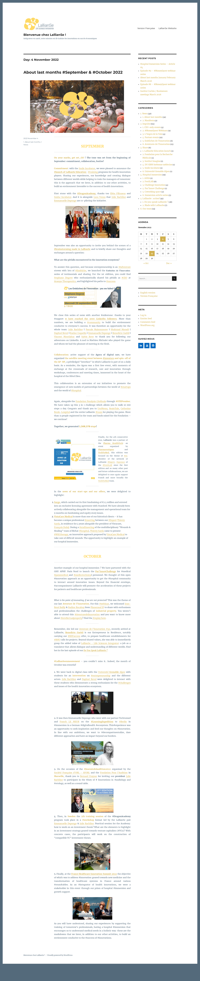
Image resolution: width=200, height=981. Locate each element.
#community (93, 337)
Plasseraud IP (97, 622)
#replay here (99, 633)
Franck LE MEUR (69, 737)
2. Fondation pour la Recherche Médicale (158, 130)
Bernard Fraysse (88, 791)
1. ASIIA (145, 149)
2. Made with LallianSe (151, 171)
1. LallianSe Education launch (154, 128)
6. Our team (145, 173)
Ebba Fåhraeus (118, 208)
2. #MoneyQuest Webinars (153, 112)
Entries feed (145, 279)
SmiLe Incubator (62, 212)
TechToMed (103, 496)
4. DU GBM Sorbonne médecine (155, 138)
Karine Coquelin (78, 348)
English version (146, 255)
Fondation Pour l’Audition (114, 787)
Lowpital (65, 427)
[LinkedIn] (140, 303)
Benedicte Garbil (120, 348)
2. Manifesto (147, 104)
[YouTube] (146, 303)
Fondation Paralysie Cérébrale (91, 416)
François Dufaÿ (61, 542)
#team (99, 427)
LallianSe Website (168, 28)
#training (93, 187)
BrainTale (114, 423)
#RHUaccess (74, 651)
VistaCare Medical (115, 549)
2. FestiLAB (147, 152)
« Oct (146, 226)
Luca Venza (99, 212)
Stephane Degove (63, 293)
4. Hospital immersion (149, 146)
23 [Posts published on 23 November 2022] (152, 217)
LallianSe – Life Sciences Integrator (100, 658)
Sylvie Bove (87, 351)
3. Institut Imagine (149, 136)
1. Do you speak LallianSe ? (153, 168)
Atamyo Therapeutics (65, 296)
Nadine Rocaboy (76, 622)
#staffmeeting (86, 542)
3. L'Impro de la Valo (150, 114)
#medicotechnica (82, 590)
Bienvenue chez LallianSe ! (48, 34)
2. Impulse (144, 106)
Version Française (146, 28)
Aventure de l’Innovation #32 (94, 644)
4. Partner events (149, 117)
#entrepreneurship (100, 690)
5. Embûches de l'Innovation (154, 120)
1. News (143, 98)
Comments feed (146, 281)
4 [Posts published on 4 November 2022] (162, 203)
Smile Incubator (87, 183)
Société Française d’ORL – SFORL (72, 787)
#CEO (124, 293)
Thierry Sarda (97, 546)
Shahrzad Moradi (120, 344)
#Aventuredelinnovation (87, 629)
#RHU (57, 654)
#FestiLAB (107, 480)
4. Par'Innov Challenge (151, 157)
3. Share (143, 125)
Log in (142, 276)
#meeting (90, 535)
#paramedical (61, 590)
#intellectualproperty (71, 633)
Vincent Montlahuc (64, 351)
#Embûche (80, 285)
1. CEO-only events (150, 109)
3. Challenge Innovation (152, 155)
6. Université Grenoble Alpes (154, 144)
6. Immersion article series (153, 163)
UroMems (103, 423)
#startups (126, 402)
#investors (108, 373)
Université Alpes (111, 687)
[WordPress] (153, 303)
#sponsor (120, 477)
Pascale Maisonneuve (97, 344)
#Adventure (124, 282)
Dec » (169, 226)
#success (110, 296)
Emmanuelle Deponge (65, 215)
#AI (125, 471)
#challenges (124, 698)
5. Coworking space (150, 160)
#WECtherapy (61, 549)
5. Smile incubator (149, 141)
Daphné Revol (61, 348)
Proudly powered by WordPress (60, 970)
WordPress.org (146, 284)
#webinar (104, 619)
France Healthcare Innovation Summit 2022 (94, 889)
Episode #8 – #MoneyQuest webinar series (157, 74)
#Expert (111, 477)
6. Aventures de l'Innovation (154, 122)
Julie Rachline (119, 212)
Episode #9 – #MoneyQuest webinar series (157, 66)
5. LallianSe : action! (148, 165)
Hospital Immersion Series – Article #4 (156, 64)
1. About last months (31, 157)
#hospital (76, 405)
